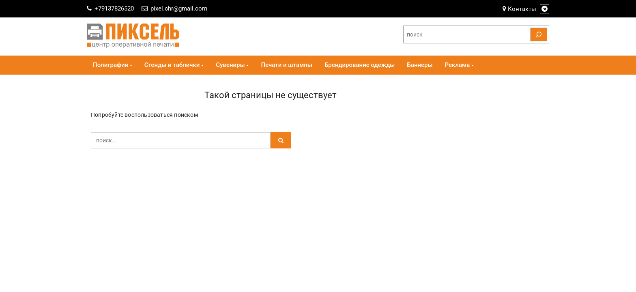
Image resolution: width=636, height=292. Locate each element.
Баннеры (419, 65)
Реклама (457, 65)
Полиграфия (110, 65)
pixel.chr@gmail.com (178, 8)
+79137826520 (114, 8)
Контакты (519, 9)
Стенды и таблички (172, 65)
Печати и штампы (286, 65)
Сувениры (230, 65)
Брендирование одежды (359, 65)
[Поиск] (538, 34)
